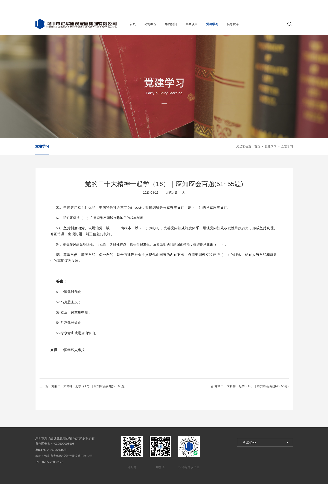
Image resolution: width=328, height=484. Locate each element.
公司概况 (150, 24)
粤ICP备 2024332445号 (51, 450)
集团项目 (192, 24)
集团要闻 (171, 24)
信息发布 (233, 24)
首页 (133, 24)
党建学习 (212, 24)
